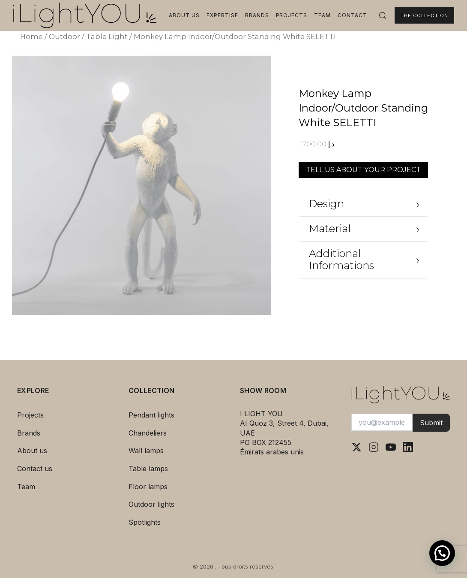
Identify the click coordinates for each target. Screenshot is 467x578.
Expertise (222, 15)
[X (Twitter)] (356, 447)
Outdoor (64, 36)
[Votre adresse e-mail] (382, 422)
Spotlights (145, 522)
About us (184, 15)
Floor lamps (148, 486)
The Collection (424, 15)
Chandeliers (148, 433)
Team (322, 15)
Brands (257, 15)
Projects (292, 15)
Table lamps (148, 468)
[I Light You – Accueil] (84, 15)
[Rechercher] (382, 15)
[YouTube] (391, 447)
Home (31, 36)
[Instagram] (373, 447)
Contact (352, 15)
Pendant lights (151, 415)
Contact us (34, 468)
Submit (431, 422)
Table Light (107, 36)
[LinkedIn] (408, 447)
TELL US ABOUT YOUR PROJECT (363, 170)
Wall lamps (146, 450)
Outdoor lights (151, 504)
